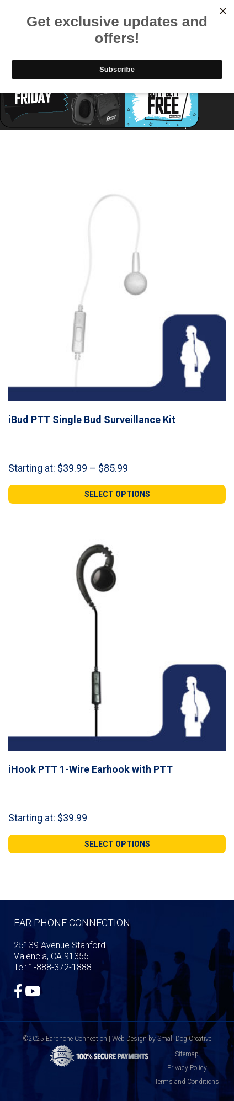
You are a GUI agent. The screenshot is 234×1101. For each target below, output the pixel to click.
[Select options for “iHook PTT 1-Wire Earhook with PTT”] (117, 844)
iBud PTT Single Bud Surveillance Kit (92, 419)
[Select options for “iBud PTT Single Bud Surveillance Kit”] (117, 494)
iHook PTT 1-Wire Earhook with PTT (90, 769)
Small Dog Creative (184, 1039)
